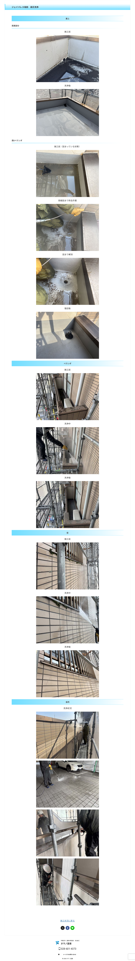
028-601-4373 (67, 948)
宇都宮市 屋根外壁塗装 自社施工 (70, 940)
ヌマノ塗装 (66, 943)
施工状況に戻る (67, 920)
